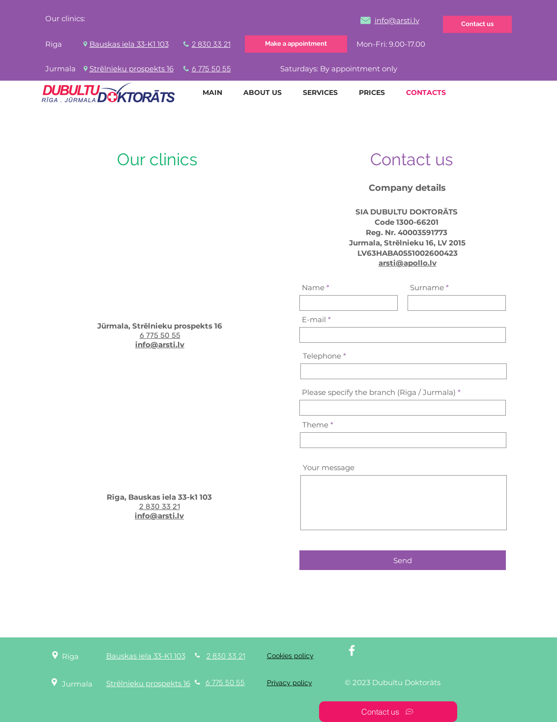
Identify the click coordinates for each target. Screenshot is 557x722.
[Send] (402, 560)
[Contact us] (477, 24)
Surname (427, 287)
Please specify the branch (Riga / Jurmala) (379, 392)
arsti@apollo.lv (408, 263)
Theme (315, 424)
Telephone (322, 356)
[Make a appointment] (296, 44)
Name (313, 287)
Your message (328, 467)
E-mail (314, 319)
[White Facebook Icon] (352, 650)
